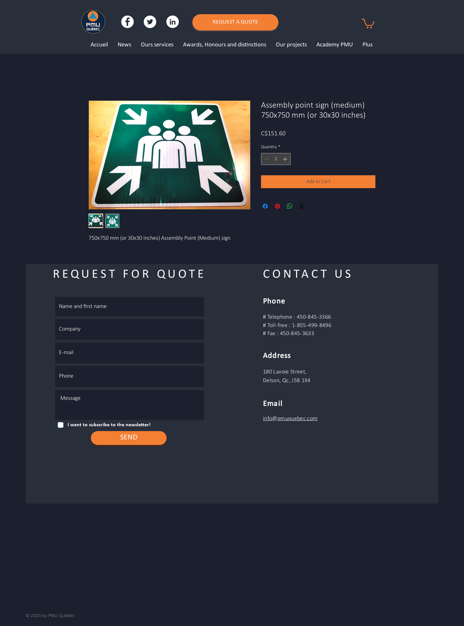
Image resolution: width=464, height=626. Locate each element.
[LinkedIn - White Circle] (172, 21)
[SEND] (129, 438)
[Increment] (286, 159)
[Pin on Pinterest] (277, 206)
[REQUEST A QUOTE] (235, 22)
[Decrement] (266, 159)
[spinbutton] (276, 159)
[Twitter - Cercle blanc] (150, 21)
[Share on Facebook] (265, 206)
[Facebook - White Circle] (127, 21)
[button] (368, 23)
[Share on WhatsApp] (290, 206)
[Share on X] (302, 206)
